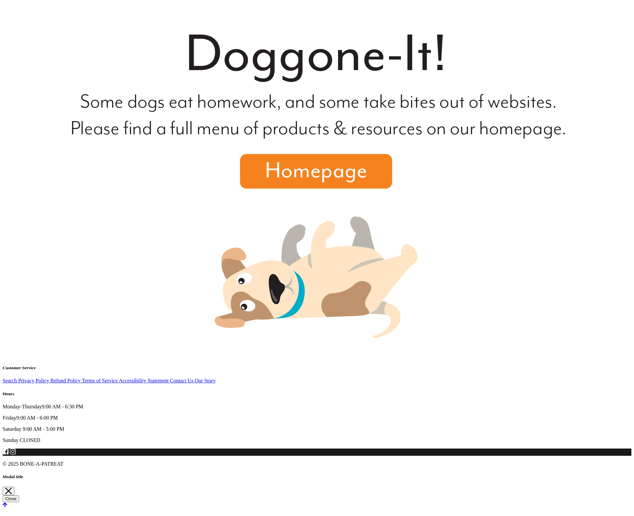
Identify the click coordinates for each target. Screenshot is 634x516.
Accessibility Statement (144, 380)
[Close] (8, 491)
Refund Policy (66, 380)
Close (10, 498)
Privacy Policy (34, 380)
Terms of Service (100, 380)
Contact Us (182, 380)
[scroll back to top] (5, 505)
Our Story (205, 380)
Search (10, 380)
